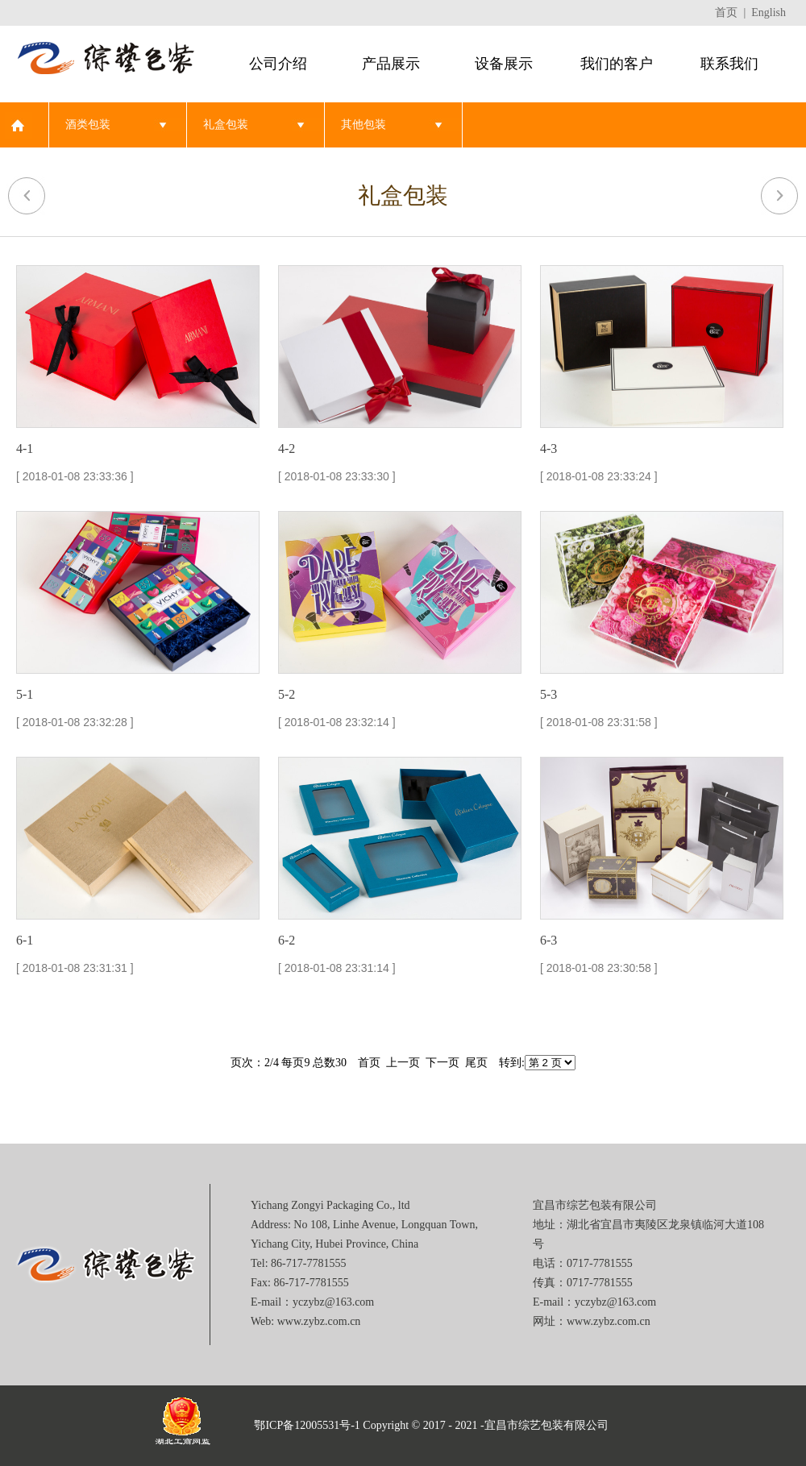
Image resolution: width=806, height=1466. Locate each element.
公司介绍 (278, 64)
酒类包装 (87, 124)
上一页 (403, 1063)
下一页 (442, 1063)
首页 (726, 12)
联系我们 (729, 64)
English (768, 12)
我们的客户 (616, 64)
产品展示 (391, 64)
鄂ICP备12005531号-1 (306, 1425)
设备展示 (504, 64)
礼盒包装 (225, 124)
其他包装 (363, 124)
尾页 (476, 1063)
